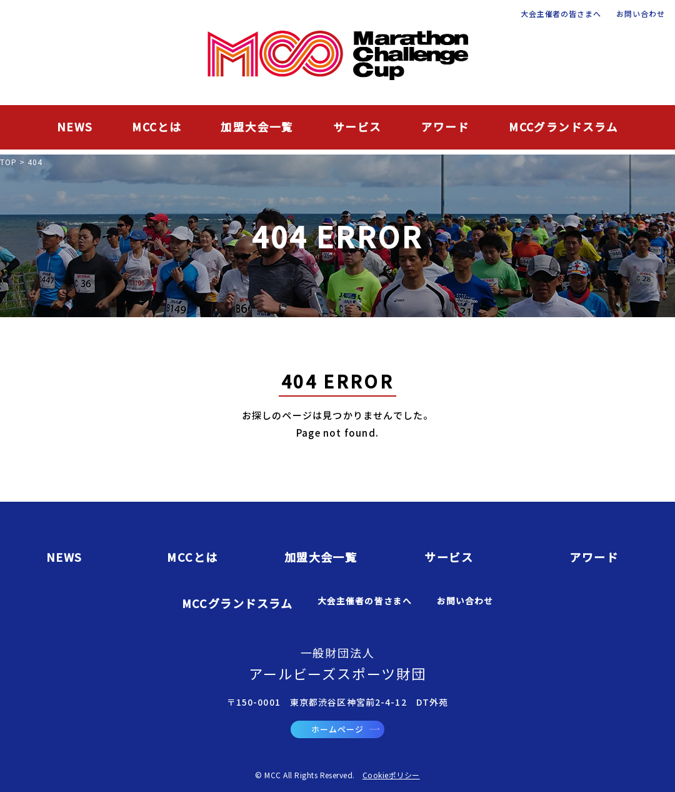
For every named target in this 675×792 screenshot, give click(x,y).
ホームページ (345, 729)
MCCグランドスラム (563, 127)
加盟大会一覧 (257, 127)
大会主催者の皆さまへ (561, 14)
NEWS (75, 127)
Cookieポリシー (391, 774)
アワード (445, 127)
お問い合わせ (640, 14)
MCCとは (156, 127)
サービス (357, 127)
